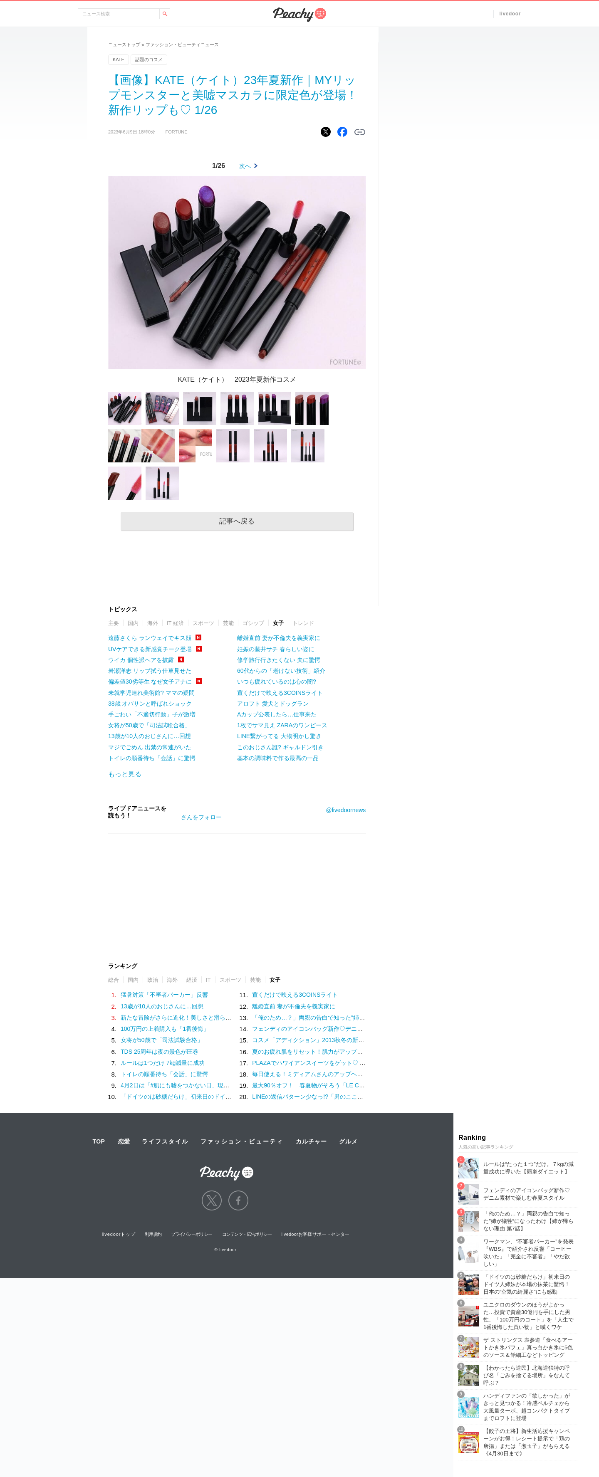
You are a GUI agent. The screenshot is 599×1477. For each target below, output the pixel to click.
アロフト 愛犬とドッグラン (273, 703)
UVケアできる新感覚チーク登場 (150, 649)
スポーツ (203, 623)
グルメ (348, 1141)
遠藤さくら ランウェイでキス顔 (149, 638)
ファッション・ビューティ (242, 1141)
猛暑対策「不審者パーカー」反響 (164, 994)
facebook (238, 1200)
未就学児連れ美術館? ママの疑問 (151, 692)
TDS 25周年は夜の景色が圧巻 (159, 1051)
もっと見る (124, 774)
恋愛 (124, 1141)
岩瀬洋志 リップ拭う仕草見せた (149, 670)
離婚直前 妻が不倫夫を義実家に (278, 638)
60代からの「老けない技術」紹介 (281, 670)
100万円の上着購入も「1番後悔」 (165, 1028)
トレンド (303, 623)
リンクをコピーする (360, 132)
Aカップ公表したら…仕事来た (277, 714)
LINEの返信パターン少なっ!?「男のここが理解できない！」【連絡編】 (345, 1096)
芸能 (228, 623)
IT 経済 (175, 623)
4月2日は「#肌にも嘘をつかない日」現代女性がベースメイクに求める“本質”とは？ (229, 1085)
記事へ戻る (237, 521)
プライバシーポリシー (191, 1234)
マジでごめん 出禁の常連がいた (149, 747)
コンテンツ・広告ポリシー (247, 1234)
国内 (133, 623)
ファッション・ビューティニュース (182, 44)
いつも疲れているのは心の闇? (276, 681)
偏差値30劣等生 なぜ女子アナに (150, 681)
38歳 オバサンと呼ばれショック (150, 703)
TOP (98, 1141)
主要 (113, 623)
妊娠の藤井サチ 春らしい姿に (275, 649)
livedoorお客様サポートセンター (316, 1234)
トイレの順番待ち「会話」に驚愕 (152, 758)
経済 (191, 980)
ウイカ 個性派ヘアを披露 (141, 660)
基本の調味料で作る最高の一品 (278, 758)
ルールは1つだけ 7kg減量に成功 (163, 1063)
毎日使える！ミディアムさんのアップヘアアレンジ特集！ (327, 1074)
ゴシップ (253, 623)
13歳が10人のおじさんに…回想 (149, 736)
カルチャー (311, 1141)
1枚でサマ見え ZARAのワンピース (282, 725)
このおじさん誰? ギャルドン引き (280, 747)
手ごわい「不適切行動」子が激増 (152, 714)
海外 (152, 623)
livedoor (510, 14)
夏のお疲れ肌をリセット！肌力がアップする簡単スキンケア (330, 1051)
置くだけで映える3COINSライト (280, 692)
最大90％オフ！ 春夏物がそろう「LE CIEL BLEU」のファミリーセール (347, 1085)
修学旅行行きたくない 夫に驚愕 (278, 660)
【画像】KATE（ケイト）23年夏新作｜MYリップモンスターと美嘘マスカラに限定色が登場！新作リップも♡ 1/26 (233, 95)
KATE (118, 59)
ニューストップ (124, 44)
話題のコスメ (149, 59)
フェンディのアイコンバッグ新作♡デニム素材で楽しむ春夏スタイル (342, 1028)
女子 (278, 623)
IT (208, 980)
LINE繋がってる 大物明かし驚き (279, 736)
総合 (113, 980)
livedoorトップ (119, 1234)
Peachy (299, 14)
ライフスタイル (165, 1141)
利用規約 (153, 1234)
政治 (152, 980)
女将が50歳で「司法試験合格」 (149, 725)
